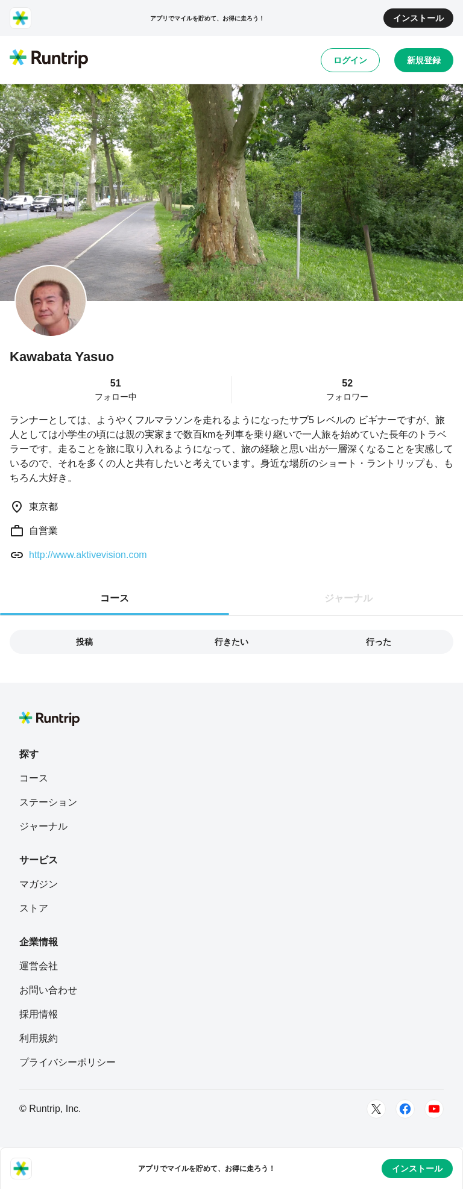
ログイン (350, 60)
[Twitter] (376, 1109)
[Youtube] (434, 1109)
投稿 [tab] (84, 642)
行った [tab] (378, 642)
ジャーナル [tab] (348, 598)
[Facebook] (405, 1109)
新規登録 (424, 60)
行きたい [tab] (231, 642)
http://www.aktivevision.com (88, 555)
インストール (418, 18)
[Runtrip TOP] (49, 59)
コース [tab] (114, 598)
